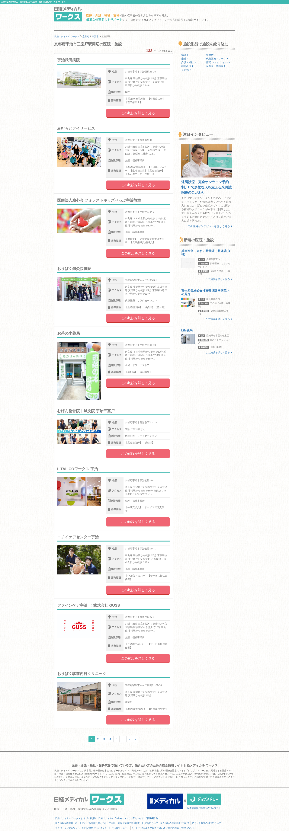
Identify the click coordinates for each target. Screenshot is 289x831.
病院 (184, 54)
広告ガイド (138, 818)
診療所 (211, 54)
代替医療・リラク (217, 58)
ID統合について (150, 823)
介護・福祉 (188, 62)
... (123, 739)
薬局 (218, 62)
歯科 (184, 58)
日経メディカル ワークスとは (70, 818)
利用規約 (91, 818)
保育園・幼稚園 (216, 66)
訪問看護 (187, 66)
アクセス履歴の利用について (206, 823)
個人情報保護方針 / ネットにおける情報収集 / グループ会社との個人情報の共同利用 (97, 823)
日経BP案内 (152, 818)
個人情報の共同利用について (175, 823)
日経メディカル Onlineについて (114, 818)
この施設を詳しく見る (138, 113)
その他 (186, 70)
